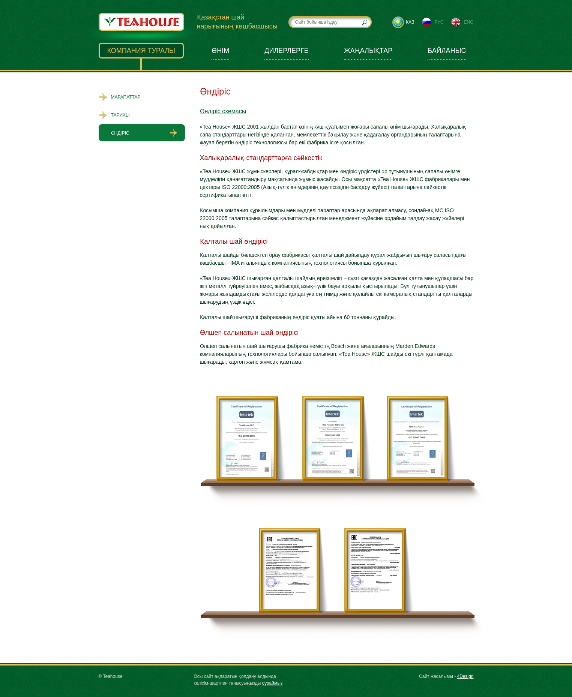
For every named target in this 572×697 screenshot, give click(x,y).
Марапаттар (126, 97)
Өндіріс (120, 133)
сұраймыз (272, 683)
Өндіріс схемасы (223, 111)
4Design (465, 676)
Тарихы (120, 115)
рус (438, 22)
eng (468, 22)
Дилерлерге (286, 50)
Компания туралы (141, 50)
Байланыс (447, 50)
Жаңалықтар (368, 50)
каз (410, 22)
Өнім (220, 50)
